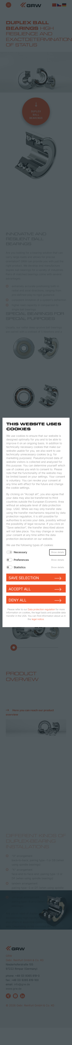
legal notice (38, 619)
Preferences (21, 559)
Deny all (17, 600)
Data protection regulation (41, 609)
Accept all (20, 589)
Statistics (20, 567)
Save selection (24, 578)
